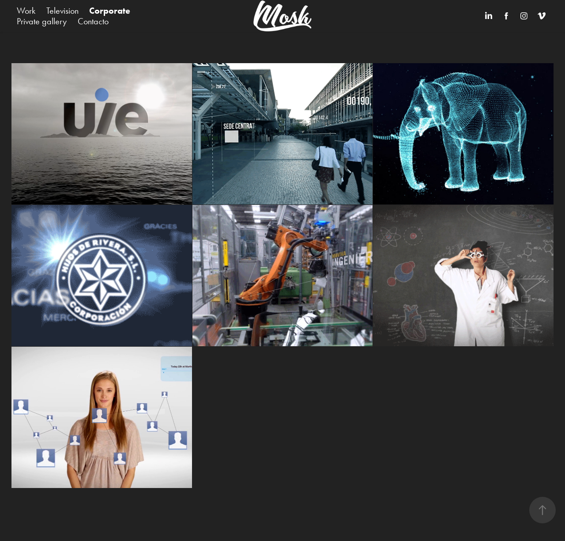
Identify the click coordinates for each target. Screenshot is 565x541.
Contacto (93, 21)
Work (26, 10)
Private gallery (42, 21)
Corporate (109, 10)
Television (62, 10)
